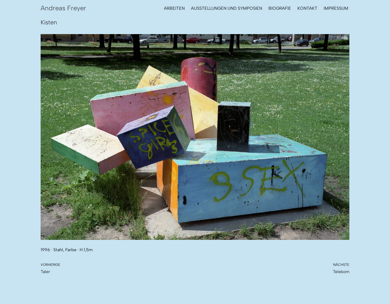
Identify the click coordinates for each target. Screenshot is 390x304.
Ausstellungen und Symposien (226, 8)
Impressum (336, 8)
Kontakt (307, 8)
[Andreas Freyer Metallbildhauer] (63, 8)
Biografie (279, 8)
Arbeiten (174, 8)
